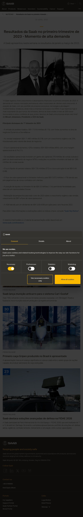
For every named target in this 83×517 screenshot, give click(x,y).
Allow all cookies (67, 279)
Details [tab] (41, 241)
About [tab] (68, 241)
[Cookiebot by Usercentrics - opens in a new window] (70, 234)
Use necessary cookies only (40, 279)
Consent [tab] (14, 241)
